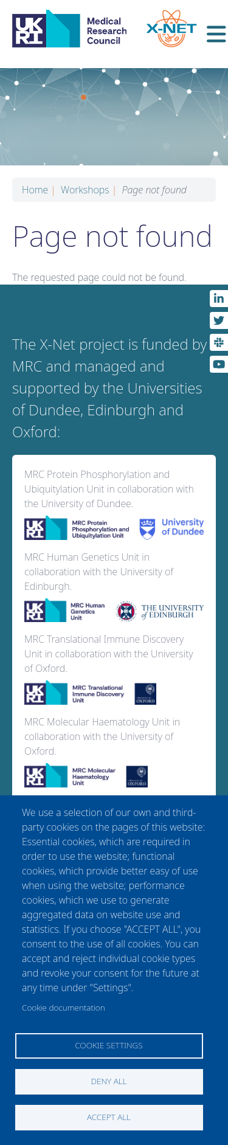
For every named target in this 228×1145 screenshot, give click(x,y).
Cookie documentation (63, 1007)
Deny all (108, 1081)
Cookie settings (109, 1045)
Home (39, 189)
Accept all (109, 1117)
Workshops (89, 189)
